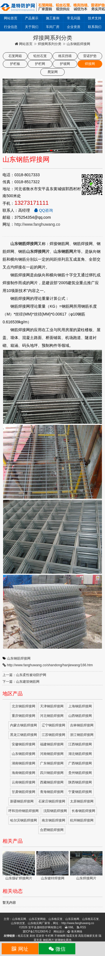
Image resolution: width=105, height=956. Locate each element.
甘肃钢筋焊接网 (23, 792)
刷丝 (32, 935)
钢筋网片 (48, 939)
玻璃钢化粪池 (63, 939)
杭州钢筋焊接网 (82, 820)
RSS (81, 927)
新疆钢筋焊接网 (22, 801)
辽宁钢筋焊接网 (53, 725)
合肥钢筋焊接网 (52, 830)
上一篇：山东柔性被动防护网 (24, 675)
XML (69, 927)
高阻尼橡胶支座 (88, 935)
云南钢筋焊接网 (23, 782)
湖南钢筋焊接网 (23, 763)
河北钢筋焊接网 (52, 716)
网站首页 (10, 18)
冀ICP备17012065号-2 (37, 931)
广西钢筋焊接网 (80, 763)
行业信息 (10, 27)
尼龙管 (40, 935)
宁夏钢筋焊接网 (80, 792)
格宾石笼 (23, 935)
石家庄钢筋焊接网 (51, 801)
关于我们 (31, 27)
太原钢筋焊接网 (82, 801)
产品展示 (31, 18)
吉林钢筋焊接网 (82, 725)
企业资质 (73, 27)
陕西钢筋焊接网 (80, 782)
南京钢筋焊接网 (53, 820)
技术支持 (94, 18)
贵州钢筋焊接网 (80, 773)
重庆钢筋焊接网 (23, 716)
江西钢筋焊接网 (80, 744)
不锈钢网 (60, 935)
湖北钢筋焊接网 (80, 754)
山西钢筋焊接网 (80, 716)
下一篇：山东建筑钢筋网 (21, 682)
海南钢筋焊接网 (23, 773)
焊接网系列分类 (49, 44)
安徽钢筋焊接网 (23, 744)
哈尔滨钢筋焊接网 (23, 820)
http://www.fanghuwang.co (37, 224)
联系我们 (94, 27)
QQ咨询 (43, 210)
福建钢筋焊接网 (52, 744)
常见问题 (73, 18)
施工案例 (52, 18)
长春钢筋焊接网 (83, 811)
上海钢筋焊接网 (80, 706)
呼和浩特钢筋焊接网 (23, 811)
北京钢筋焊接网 (23, 706)
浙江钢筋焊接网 (82, 735)
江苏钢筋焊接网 (53, 735)
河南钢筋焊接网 (52, 754)
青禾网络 (74, 931)
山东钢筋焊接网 (19, 658)
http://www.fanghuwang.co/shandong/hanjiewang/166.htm (50, 665)
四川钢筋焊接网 (52, 773)
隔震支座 (72, 935)
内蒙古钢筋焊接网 (23, 725)
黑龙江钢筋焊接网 (23, 735)
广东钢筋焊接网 (52, 763)
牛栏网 (49, 935)
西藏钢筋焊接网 (52, 782)
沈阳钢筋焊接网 (55, 811)
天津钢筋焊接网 (52, 706)
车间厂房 (52, 27)
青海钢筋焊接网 (52, 792)
